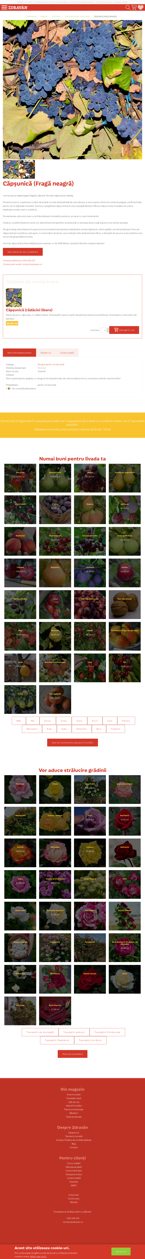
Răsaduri (74, 1112)
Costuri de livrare (74, 1170)
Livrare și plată (74, 1177)
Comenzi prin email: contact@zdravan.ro (22, 264)
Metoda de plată (74, 1166)
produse (44, 16)
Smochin (81, 728)
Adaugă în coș (126, 329)
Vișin (79, 720)
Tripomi (115, 728)
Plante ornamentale (73, 1109)
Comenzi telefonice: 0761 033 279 (19, 260)
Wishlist (74, 1202)
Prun (95, 720)
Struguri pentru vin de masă (77, 16)
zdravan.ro (31, 16)
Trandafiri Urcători (90, 1040)
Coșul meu (74, 1194)
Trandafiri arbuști (74, 1032)
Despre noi (74, 1132)
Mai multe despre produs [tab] (19, 352)
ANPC (74, 1185)
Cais (110, 720)
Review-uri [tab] (46, 352)
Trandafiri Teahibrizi (57, 1040)
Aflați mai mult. (38, 1256)
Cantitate (94, 330)
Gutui (47, 720)
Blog (74, 1143)
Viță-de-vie (56, 16)
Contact (74, 1147)
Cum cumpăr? (74, 1163)
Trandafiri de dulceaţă (40, 1032)
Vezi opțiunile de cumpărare (23, 251)
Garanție (74, 1181)
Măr (19, 720)
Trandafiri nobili (73, 1098)
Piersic (126, 720)
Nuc (99, 728)
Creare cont (121, 2)
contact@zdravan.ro (82, 2)
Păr (33, 720)
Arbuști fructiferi (74, 1105)
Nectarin (32, 728)
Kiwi (49, 728)
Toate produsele (74, 1116)
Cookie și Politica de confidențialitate (73, 1139)
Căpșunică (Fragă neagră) (105, 16)
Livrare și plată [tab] (67, 352)
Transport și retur (74, 1174)
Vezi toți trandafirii (72, 1053)
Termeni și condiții (73, 1136)
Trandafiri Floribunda (107, 1032)
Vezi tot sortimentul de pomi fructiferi (72, 742)
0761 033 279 (50, 2)
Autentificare (104, 2)
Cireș (64, 720)
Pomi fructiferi (74, 1094)
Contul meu (73, 1198)
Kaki (64, 728)
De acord (121, 1251)
